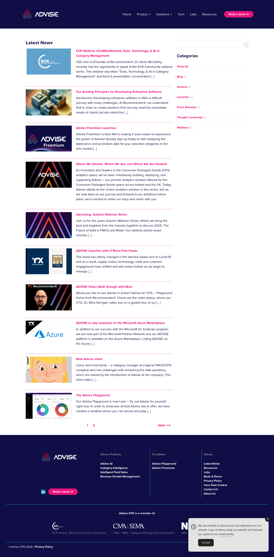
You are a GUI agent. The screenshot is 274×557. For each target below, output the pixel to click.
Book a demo (237, 14)
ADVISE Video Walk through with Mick (104, 287)
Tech (181, 14)
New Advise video (89, 359)
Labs (193, 14)
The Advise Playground (93, 395)
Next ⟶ (164, 425)
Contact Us (211, 489)
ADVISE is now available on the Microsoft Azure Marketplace (120, 323)
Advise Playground (164, 463)
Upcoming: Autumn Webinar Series (101, 214)
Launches (183, 97)
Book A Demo (213, 476)
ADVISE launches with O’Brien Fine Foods (106, 251)
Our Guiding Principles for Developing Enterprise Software (119, 92)
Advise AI (106, 463)
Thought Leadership (189, 117)
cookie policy (226, 534)
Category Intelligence (114, 468)
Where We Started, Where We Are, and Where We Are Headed (121, 164)
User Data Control (215, 485)
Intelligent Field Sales (114, 472)
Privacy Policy (213, 481)
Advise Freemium (163, 468)
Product (142, 14)
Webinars (183, 127)
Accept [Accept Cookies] (206, 542)
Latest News (212, 463)
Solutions (162, 14)
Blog (180, 77)
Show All (182, 66)
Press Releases (187, 107)
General (182, 87)
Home (127, 14)
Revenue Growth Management (120, 476)
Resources (209, 14)
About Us (210, 493)
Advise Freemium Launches (96, 128)
